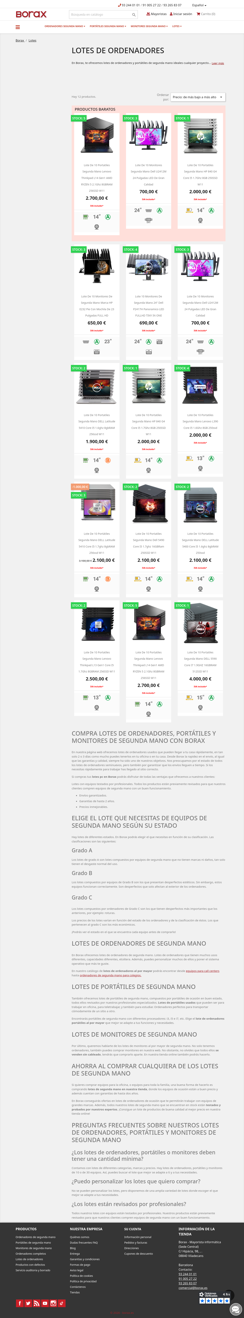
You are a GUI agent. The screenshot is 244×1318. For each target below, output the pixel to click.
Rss (36, 1303)
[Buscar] (103, 14)
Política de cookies (81, 1276)
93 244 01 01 (131, 5)
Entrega (75, 1253)
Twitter (28, 1303)
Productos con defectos (30, 1264)
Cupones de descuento (138, 1253)
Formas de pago (80, 1264)
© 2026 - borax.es (122, 1313)
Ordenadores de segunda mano (35, 1237)
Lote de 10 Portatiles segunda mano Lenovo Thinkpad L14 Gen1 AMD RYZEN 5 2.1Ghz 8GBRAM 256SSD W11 (96, 177)
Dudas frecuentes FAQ (84, 1242)
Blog (73, 1248)
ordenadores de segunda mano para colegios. (110, 975)
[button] (18, 27)
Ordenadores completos (31, 1253)
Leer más (218, 63)
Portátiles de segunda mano (33, 1242)
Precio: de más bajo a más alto (198, 97)
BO (31, 14)
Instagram (53, 1303)
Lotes (177, 26)
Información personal (137, 1237)
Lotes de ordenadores (29, 1259)
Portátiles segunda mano (108, 26)
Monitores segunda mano (149, 26)
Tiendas (75, 1292)
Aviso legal (76, 1270)
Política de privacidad (83, 1281)
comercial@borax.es (193, 1288)
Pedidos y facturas (135, 1242)
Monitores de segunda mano (34, 1248)
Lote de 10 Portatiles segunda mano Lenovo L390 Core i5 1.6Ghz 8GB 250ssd (200, 421)
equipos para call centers (202, 971)
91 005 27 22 (152, 5)
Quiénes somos (79, 1237)
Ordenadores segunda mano (65, 26)
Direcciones (131, 1248)
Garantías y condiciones (85, 1259)
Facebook (20, 1303)
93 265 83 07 (172, 5)
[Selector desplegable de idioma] (200, 5)
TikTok (62, 1303)
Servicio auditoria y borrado (33, 1270)
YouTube (45, 1303)
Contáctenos (78, 1287)
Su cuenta (132, 1229)
